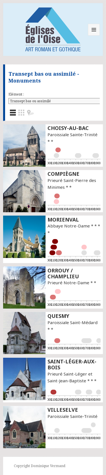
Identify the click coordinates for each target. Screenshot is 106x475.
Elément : (16, 94)
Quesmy (58, 316)
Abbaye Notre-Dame (68, 226)
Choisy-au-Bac (68, 128)
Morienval (63, 219)
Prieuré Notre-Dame (68, 282)
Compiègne (63, 173)
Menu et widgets (94, 35)
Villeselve (62, 409)
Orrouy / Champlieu (63, 273)
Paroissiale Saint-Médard (72, 322)
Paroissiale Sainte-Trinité (72, 134)
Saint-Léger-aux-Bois (71, 364)
